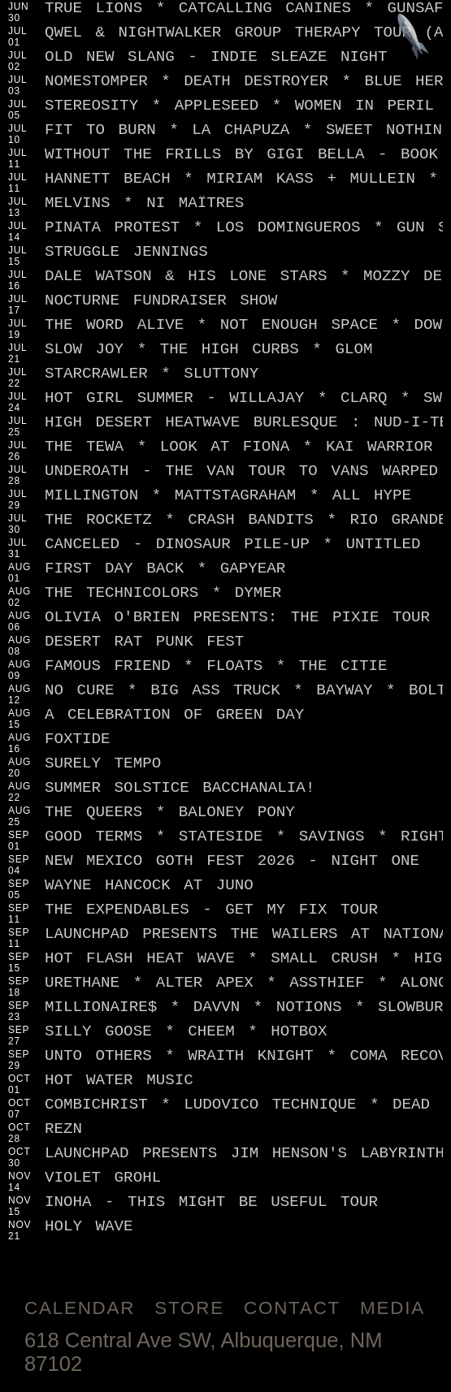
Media (392, 1308)
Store (189, 1308)
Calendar (79, 1308)
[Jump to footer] (413, 38)
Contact (292, 1308)
